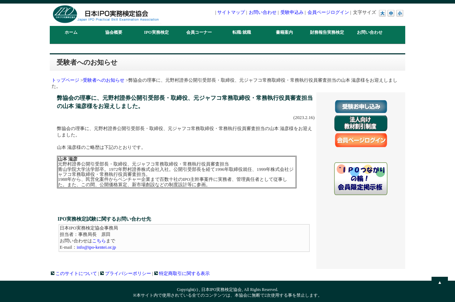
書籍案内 (284, 32)
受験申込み (292, 12)
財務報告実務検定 (327, 32)
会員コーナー (199, 32)
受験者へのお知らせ (103, 80)
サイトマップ (231, 12)
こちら (99, 240)
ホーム (71, 32)
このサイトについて (74, 273)
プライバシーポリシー (125, 273)
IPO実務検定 (156, 32)
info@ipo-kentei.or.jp (96, 247)
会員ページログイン (328, 12)
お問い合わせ (263, 12)
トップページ (65, 80)
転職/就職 (241, 32)
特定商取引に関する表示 (182, 273)
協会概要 (113, 32)
